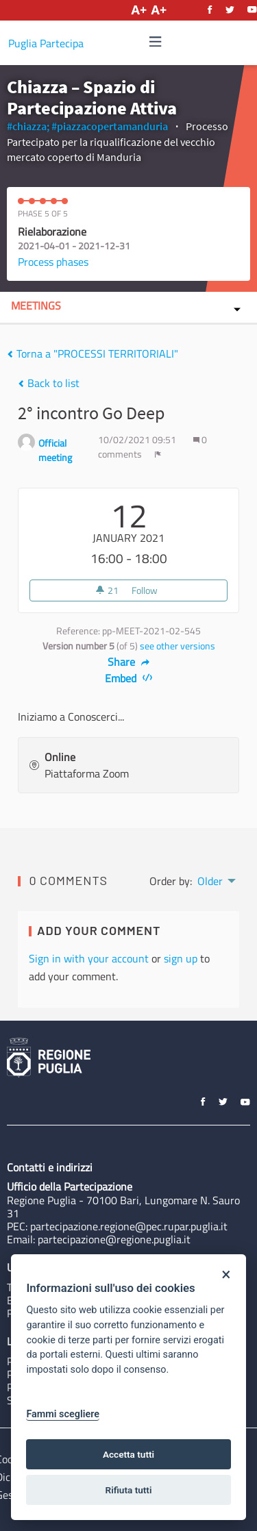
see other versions (177, 646)
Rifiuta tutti (129, 1489)
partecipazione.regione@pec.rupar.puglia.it (129, 1226)
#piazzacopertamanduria (109, 126)
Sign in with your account (89, 958)
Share (128, 661)
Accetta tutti (128, 1454)
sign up (180, 958)
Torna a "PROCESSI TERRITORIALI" (92, 353)
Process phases (53, 261)
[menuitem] (215, 879)
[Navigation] (155, 42)
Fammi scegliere (62, 1414)
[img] (155, 41)
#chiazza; (28, 126)
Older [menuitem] (210, 880)
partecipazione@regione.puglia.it (114, 1239)
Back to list (48, 383)
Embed (128, 678)
